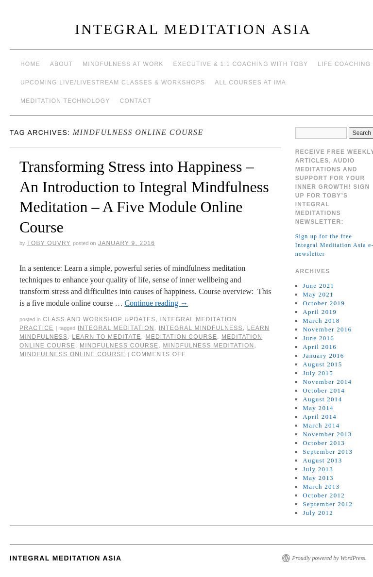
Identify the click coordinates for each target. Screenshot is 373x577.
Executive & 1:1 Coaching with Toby (240, 64)
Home (30, 64)
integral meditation (116, 328)
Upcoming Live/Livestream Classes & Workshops (112, 82)
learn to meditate (106, 336)
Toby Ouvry (49, 243)
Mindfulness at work (123, 64)
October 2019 (324, 303)
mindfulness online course (72, 354)
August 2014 (322, 399)
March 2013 (321, 486)
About (61, 64)
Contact (136, 101)
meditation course (181, 336)
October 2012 (324, 495)
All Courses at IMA (250, 82)
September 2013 (328, 451)
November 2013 (327, 434)
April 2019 (320, 311)
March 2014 (321, 425)
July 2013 (318, 469)
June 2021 (318, 285)
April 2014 (320, 416)
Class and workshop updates (99, 319)
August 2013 (322, 460)
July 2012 (318, 512)
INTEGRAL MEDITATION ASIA (193, 29)
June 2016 (318, 338)
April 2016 (320, 346)
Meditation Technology (65, 101)
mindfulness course (119, 345)
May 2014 (318, 408)
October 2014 (324, 390)
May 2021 (318, 294)
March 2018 (321, 320)
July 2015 (318, 373)
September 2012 (328, 504)
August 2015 (322, 364)
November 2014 (327, 381)
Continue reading (156, 303)
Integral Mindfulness (201, 328)
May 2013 (318, 477)
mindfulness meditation (208, 345)
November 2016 (327, 329)
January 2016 (323, 355)
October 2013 (324, 442)
